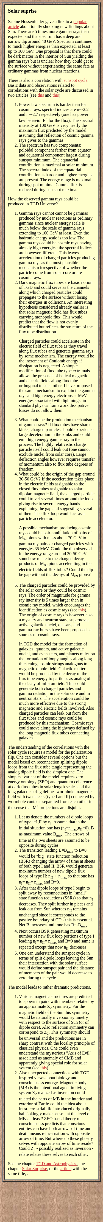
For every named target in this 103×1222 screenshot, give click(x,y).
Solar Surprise (34, 1168)
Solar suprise (22, 11)
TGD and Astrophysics (56, 1163)
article (65, 1168)
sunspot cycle (76, 80)
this (41, 95)
